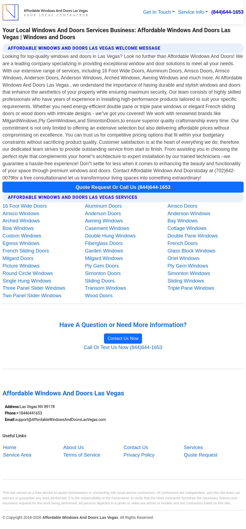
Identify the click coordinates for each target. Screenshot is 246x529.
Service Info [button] (191, 12)
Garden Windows (104, 251)
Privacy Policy (139, 455)
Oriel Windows (183, 258)
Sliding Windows (185, 281)
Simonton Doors (103, 273)
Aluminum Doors (103, 206)
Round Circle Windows (27, 273)
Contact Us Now (123, 338)
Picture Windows (20, 266)
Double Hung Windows (110, 235)
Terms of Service (81, 455)
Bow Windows (18, 228)
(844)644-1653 (227, 12)
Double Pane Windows (192, 235)
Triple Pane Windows (190, 288)
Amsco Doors (182, 206)
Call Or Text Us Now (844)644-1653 (123, 347)
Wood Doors (99, 295)
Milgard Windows (104, 258)
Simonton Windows (188, 273)
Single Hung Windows (26, 281)
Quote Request (200, 455)
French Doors (182, 243)
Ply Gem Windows (187, 266)
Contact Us (136, 447)
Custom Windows (21, 235)
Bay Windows (182, 220)
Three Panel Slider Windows (33, 288)
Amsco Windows (20, 213)
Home (9, 447)
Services (193, 447)
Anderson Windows (188, 213)
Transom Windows (105, 288)
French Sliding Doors (25, 251)
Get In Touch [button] (157, 12)
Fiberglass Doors (103, 243)
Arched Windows (21, 220)
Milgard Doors (17, 258)
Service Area (17, 455)
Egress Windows (20, 243)
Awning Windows (104, 220)
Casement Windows (107, 228)
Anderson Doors (103, 213)
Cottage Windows (187, 228)
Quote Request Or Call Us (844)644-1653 (123, 187)
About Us (73, 447)
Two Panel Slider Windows (31, 295)
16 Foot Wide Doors (24, 206)
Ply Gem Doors (102, 266)
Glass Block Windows (191, 251)
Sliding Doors (100, 281)
